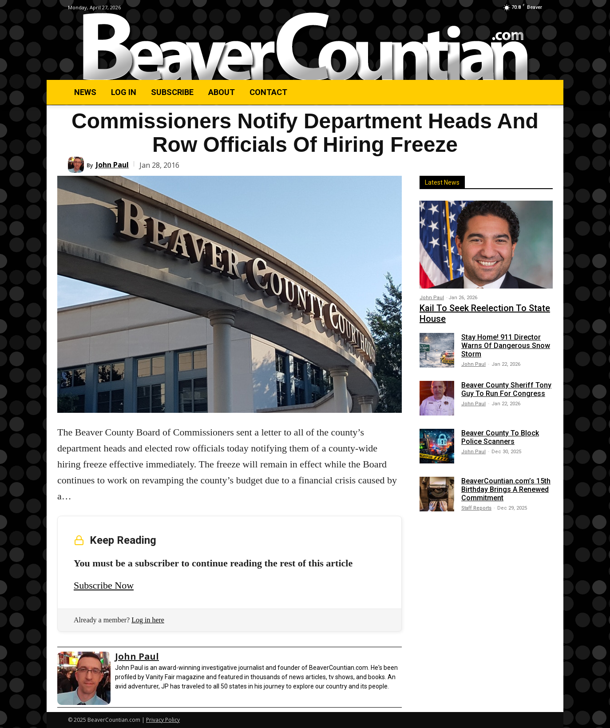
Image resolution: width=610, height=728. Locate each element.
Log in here (147, 620)
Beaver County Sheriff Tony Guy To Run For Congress (506, 389)
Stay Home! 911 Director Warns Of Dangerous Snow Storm (505, 345)
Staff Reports (476, 508)
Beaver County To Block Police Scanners (500, 437)
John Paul (112, 164)
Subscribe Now (104, 585)
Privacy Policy (163, 720)
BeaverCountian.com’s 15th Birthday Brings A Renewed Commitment (506, 489)
